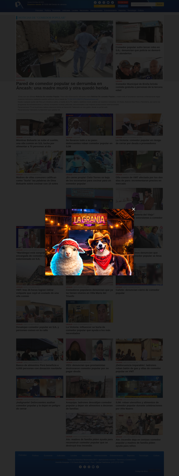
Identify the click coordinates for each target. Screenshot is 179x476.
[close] (133, 209)
